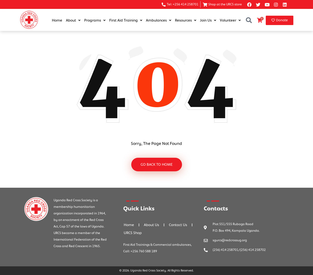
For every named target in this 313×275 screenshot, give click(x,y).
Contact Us (178, 225)
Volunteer (230, 20)
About (73, 20)
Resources (185, 20)
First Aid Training (125, 20)
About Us (151, 225)
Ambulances (158, 20)
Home (57, 20)
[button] (249, 20)
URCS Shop (133, 233)
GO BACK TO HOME (157, 164)
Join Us (208, 20)
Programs (95, 20)
